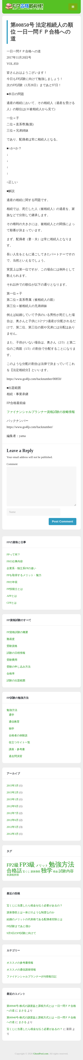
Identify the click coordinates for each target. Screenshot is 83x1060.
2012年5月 (13, 827)
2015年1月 (13, 799)
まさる (23, 1010)
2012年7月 (13, 813)
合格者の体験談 (18, 735)
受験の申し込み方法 (19, 666)
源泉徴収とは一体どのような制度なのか (30, 912)
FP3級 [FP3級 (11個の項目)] (27, 864)
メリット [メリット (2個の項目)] (42, 865)
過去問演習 (15, 756)
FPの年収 (12, 582)
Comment (12, 464)
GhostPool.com (40, 1053)
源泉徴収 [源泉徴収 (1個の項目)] (35, 871)
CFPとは (12, 602)
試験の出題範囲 (16, 680)
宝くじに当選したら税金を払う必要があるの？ (34, 905)
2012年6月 (13, 820)
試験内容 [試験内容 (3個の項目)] (66, 871)
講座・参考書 (17, 749)
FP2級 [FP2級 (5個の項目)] (13, 865)
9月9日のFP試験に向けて (21, 933)
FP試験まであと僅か (19, 926)
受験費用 (12, 659)
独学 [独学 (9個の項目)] (46, 870)
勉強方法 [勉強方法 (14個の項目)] (61, 864)
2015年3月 (13, 785)
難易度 (11, 639)
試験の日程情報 (16, 652)
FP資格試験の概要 (17, 632)
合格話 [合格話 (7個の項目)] (14, 870)
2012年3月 (13, 833)
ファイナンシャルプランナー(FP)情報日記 (31, 976)
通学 (11, 714)
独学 (11, 728)
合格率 (11, 673)
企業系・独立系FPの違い (21, 568)
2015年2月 (13, 792)
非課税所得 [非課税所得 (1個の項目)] (13, 875)
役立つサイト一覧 (19, 742)
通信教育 (14, 721)
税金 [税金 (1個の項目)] (55, 871)
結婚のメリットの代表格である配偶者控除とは (34, 919)
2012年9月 (13, 806)
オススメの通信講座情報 (21, 969)
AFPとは (12, 595)
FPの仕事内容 (15, 561)
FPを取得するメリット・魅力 (24, 575)
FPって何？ (13, 554)
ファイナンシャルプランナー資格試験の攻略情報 (41, 412)
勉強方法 (12, 710)
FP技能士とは (15, 589)
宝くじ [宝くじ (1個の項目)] (26, 871)
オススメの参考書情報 (20, 962)
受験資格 (12, 646)
